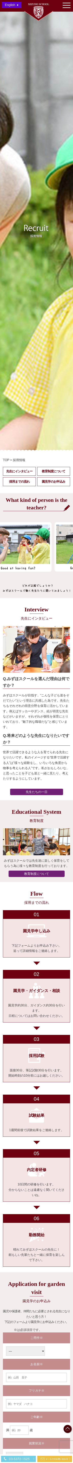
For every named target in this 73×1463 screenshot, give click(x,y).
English (10, 5)
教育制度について (53, 471)
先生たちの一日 (36, 792)
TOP (6, 460)
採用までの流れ (19, 481)
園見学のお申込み (53, 481)
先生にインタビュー (19, 471)
